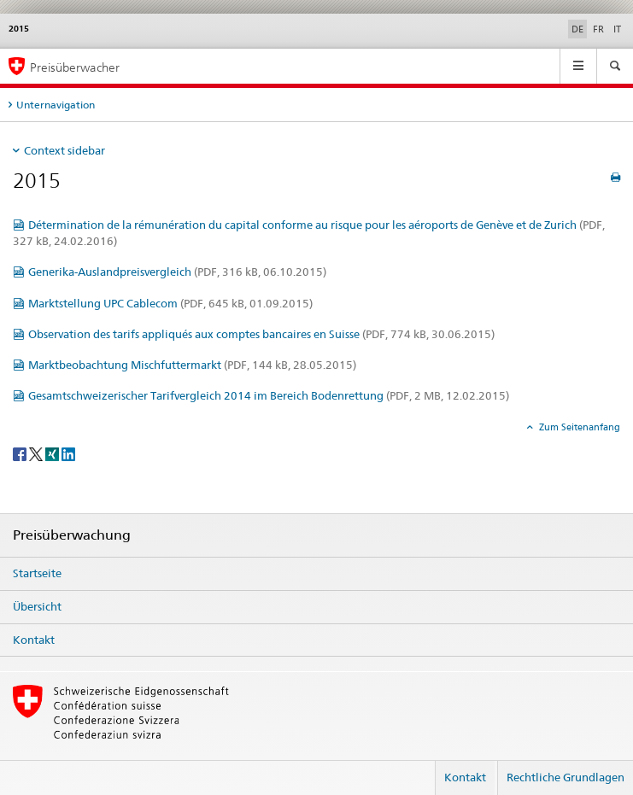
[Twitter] (37, 453)
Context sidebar (64, 150)
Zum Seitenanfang (578, 427)
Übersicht (37, 606)
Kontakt (34, 639)
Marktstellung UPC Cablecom (170, 303)
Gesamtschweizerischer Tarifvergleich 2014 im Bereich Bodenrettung (268, 395)
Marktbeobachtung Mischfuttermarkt (192, 364)
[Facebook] (21, 453)
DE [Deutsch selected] (577, 29)
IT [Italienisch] (617, 29)
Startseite (37, 573)
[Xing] (53, 453)
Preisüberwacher (75, 67)
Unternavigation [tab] (55, 104)
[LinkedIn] (68, 453)
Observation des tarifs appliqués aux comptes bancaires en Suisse (261, 334)
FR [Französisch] (598, 29)
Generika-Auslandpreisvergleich (177, 271)
